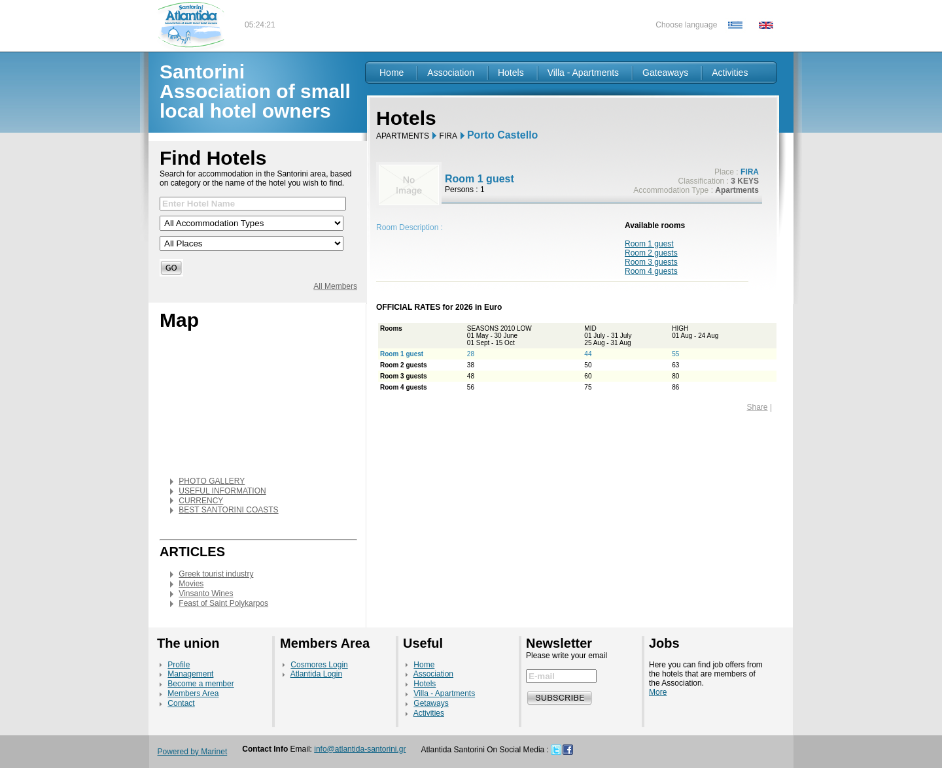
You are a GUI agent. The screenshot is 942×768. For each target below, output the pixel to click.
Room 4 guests (651, 271)
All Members (335, 286)
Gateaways (665, 72)
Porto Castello (502, 135)
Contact (180, 703)
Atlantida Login (316, 673)
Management (190, 673)
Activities (730, 72)
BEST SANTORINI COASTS (228, 509)
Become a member (200, 683)
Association (450, 72)
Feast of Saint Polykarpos (223, 603)
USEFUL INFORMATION (222, 490)
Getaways (430, 703)
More (658, 692)
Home (391, 72)
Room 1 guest (649, 243)
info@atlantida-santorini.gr (360, 749)
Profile (178, 664)
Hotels (511, 72)
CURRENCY (201, 500)
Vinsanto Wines (206, 593)
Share (757, 407)
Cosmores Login (318, 664)
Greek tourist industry (216, 573)
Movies (191, 583)
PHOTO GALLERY (212, 481)
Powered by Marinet (193, 751)
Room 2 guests (651, 253)
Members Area (192, 693)
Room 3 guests (651, 262)
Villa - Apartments (583, 72)
